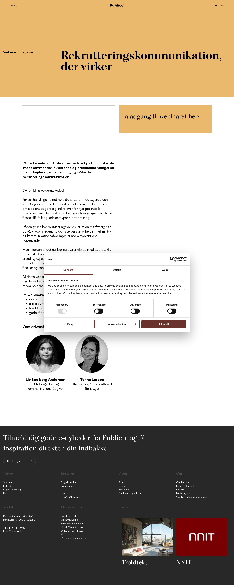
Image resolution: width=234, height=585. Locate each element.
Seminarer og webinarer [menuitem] (131, 493)
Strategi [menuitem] (7, 482)
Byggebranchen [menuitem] (69, 482)
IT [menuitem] (62, 489)
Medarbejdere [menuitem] (183, 493)
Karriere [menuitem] (180, 489)
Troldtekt (135, 562)
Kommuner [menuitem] (67, 486)
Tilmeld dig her (14, 461)
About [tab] (165, 270)
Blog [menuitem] (121, 482)
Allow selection (117, 324)
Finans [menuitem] (64, 493)
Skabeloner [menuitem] (124, 489)
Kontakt (219, 5)
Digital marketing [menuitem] (12, 489)
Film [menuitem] (5, 493)
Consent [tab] (68, 270)
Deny (70, 324)
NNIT (183, 562)
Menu (14, 6)
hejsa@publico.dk (12, 531)
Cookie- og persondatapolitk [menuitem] (191, 496)
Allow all (164, 324)
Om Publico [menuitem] (182, 482)
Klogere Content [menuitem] (185, 486)
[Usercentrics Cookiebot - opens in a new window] (172, 259)
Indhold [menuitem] (7, 486)
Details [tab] (117, 270)
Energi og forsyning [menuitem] (71, 496)
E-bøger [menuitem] (123, 486)
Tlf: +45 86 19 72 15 (14, 528)
